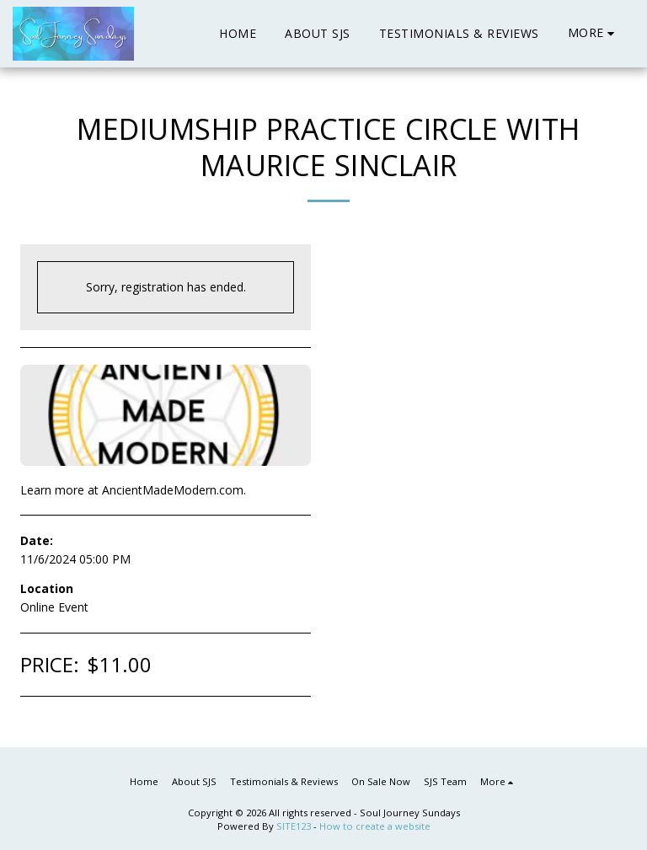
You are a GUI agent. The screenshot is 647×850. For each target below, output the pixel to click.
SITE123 (293, 826)
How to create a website (374, 826)
